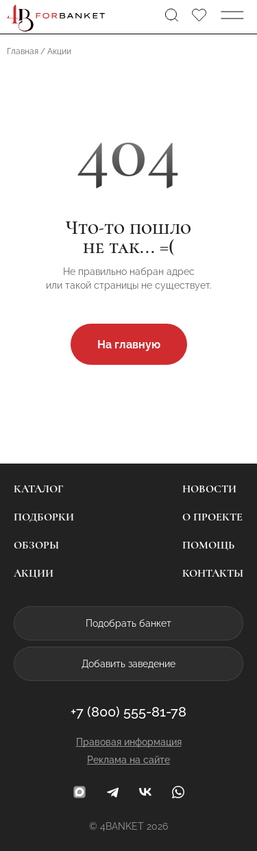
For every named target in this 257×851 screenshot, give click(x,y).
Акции (33, 573)
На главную (128, 344)
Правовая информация (129, 741)
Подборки (44, 517)
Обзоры (36, 545)
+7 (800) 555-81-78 (128, 712)
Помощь (208, 545)
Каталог (38, 488)
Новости (209, 488)
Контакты (212, 573)
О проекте (212, 517)
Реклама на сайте (128, 759)
